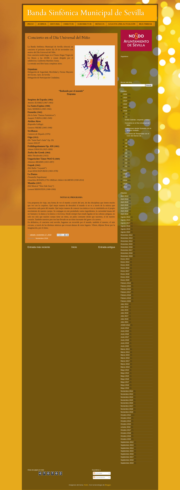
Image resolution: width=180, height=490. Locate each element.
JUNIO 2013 (125, 325)
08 (126, 146)
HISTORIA (55, 24)
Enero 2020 (125, 280)
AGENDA (42, 24)
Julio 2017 (124, 316)
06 (126, 150)
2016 (125, 174)
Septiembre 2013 (127, 445)
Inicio (74, 247)
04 (126, 156)
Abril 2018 (124, 211)
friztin (86, 485)
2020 (125, 104)
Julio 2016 (124, 313)
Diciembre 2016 (126, 247)
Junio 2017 (125, 337)
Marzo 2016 (125, 358)
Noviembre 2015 (127, 400)
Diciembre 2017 (126, 250)
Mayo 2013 (125, 370)
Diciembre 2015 (126, 244)
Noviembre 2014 (127, 397)
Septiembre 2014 (127, 448)
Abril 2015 (124, 202)
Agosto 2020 (125, 232)
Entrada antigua (106, 247)
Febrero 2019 (126, 298)
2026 (125, 94)
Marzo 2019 (125, 367)
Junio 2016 (125, 334)
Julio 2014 (124, 307)
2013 (125, 184)
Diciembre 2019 (126, 256)
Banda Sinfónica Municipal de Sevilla (85, 13)
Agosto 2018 (125, 226)
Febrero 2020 (126, 301)
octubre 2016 (125, 427)
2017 (125, 170)
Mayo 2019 (125, 388)
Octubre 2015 (126, 424)
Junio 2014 (125, 328)
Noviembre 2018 (42, 238)
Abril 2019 (124, 214)
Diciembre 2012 (126, 235)
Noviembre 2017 (127, 406)
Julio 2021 (124, 322)
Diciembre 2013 (126, 238)
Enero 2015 (125, 265)
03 (126, 160)
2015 (125, 177)
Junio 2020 (125, 346)
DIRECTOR (69, 24)
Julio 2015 (124, 310)
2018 (125, 111)
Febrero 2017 (126, 292)
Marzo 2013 (125, 349)
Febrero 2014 (126, 283)
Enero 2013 (125, 259)
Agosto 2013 (125, 217)
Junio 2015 (125, 331)
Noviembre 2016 (127, 403)
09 (126, 143)
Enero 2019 (125, 277)
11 (126, 117)
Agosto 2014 (125, 220)
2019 (125, 107)
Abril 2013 (124, 196)
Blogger (108, 485)
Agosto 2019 (125, 229)
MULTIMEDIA (145, 24)
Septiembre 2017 (127, 457)
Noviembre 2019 (127, 412)
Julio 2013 (124, 304)
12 (126, 114)
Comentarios (99, 477)
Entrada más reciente (39, 247)
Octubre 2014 (126, 421)
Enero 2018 (125, 274)
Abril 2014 (124, 199)
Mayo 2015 (125, 376)
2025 (125, 98)
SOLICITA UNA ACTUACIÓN (121, 24)
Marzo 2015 (125, 355)
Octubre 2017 (126, 430)
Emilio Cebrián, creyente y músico (137, 120)
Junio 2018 (125, 340)
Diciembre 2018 (126, 253)
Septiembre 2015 (127, 451)
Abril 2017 (124, 208)
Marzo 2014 (125, 352)
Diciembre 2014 (126, 241)
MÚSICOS (99, 24)
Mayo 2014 (125, 373)
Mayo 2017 (125, 382)
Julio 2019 (124, 319)
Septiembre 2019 (127, 463)
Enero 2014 (125, 262)
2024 (125, 101)
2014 (125, 180)
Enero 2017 (125, 271)
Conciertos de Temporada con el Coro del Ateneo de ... (137, 135)
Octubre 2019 (126, 436)
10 (126, 140)
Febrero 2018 (126, 295)
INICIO (30, 24)
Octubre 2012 (126, 415)
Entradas (97, 473)
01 (126, 166)
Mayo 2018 (125, 385)
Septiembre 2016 (127, 454)
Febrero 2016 (126, 289)
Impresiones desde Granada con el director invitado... (138, 129)
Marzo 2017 (125, 361)
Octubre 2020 (126, 439)
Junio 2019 (125, 343)
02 (126, 163)
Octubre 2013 (126, 418)
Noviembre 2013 (127, 394)
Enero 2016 (125, 268)
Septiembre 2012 (127, 442)
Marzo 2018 (125, 364)
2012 (125, 187)
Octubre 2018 (126, 433)
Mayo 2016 (125, 379)
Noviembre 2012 (127, 391)
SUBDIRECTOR (85, 24)
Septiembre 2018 (127, 460)
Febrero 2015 (126, 286)
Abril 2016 (124, 205)
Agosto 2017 (125, 223)
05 (126, 153)
